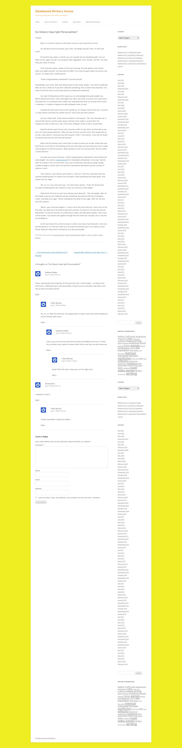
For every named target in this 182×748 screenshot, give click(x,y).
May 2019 (121, 139)
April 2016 (121, 241)
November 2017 (123, 189)
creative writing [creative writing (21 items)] (133, 340)
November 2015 (123, 255)
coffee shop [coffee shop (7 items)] (136, 339)
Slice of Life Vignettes (72, 235)
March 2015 (122, 278)
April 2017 (121, 208)
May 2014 (121, 305)
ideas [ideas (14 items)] (137, 348)
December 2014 (123, 286)
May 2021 (121, 94)
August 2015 (122, 264)
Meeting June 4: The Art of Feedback (130, 58)
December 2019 (123, 119)
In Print (65, 22)
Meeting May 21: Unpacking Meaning (130, 61)
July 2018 (121, 166)
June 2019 (121, 136)
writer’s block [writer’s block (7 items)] (122, 374)
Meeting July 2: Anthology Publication (130, 55)
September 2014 (123, 294)
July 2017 (121, 200)
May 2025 (121, 86)
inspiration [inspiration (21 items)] (123, 350)
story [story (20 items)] (120, 367)
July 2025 (121, 80)
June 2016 (121, 236)
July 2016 (121, 233)
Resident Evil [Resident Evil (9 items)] (133, 361)
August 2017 (122, 197)
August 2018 (122, 164)
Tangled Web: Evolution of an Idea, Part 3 (91, 252)
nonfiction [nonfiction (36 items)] (124, 358)
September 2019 (123, 127)
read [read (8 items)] (144, 359)
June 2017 (121, 202)
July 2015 (121, 266)
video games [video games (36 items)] (126, 370)
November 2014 (123, 289)
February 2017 (123, 214)
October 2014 (122, 291)
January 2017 (122, 216)
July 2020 (121, 102)
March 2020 (122, 111)
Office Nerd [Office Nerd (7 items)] (135, 359)
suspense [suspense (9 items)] (126, 368)
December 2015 (123, 252)
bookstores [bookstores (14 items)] (141, 336)
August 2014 (122, 297)
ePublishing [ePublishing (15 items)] (134, 343)
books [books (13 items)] (132, 336)
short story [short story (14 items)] (123, 365)
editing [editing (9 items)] (126, 343)
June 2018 (121, 169)
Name (37, 471)
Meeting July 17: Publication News (129, 52)
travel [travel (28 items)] (133, 367)
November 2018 (123, 155)
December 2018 (123, 152)
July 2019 (121, 133)
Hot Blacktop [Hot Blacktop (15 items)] (123, 348)
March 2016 (122, 244)
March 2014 (122, 311)
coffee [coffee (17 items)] (129, 338)
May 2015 (121, 272)
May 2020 (121, 105)
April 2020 (121, 108)
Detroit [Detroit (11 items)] (120, 343)
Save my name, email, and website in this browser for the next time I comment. (69, 498)
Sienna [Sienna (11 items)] (130, 365)
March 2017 (122, 211)
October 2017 (122, 191)
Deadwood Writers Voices (54, 11)
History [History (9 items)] (142, 346)
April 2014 (121, 308)
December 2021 (123, 88)
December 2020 (123, 100)
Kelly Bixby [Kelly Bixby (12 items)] (134, 350)
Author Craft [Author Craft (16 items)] (124, 336)
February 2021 (123, 97)
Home (37, 22)
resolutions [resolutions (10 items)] (122, 363)
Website (38, 488)
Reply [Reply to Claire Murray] (43, 322)
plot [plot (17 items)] (141, 358)
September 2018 (123, 161)
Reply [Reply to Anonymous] (37, 400)
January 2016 (122, 250)
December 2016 (123, 219)
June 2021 (121, 91)
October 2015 (122, 258)
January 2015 (122, 283)
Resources (77, 22)
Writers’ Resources (93, 22)
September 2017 (123, 194)
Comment (39, 445)
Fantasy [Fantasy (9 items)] (120, 346)
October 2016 (122, 225)
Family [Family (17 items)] (143, 343)
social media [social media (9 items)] (138, 365)
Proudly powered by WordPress (45, 738)
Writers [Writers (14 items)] (138, 370)
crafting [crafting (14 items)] (121, 341)
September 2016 (123, 227)
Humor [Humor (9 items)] (132, 348)
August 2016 (122, 230)
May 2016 (121, 239)
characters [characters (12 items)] (122, 339)
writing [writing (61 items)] (131, 373)
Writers (83, 235)
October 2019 (122, 125)
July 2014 (121, 300)
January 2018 (122, 183)
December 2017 (123, 186)
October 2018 (122, 158)
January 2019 (122, 150)
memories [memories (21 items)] (123, 355)
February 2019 (123, 147)
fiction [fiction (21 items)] (127, 345)
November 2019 (123, 122)
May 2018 (121, 172)
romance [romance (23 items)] (132, 363)
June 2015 (121, 269)
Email (37, 480)
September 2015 (123, 261)
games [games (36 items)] (135, 345)
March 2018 (122, 177)
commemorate (61, 160)
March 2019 (122, 144)
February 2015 (123, 280)
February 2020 (123, 113)
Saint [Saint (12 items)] (139, 363)
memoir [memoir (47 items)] (130, 353)
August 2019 (122, 130)
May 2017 (121, 205)
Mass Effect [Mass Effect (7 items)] (121, 353)
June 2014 (121, 303)
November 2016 (123, 222)
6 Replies (38, 38)
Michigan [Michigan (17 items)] (133, 355)
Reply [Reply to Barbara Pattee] (37, 294)
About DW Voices (51, 22)
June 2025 (121, 83)
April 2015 (121, 275)
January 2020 (122, 116)
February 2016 (123, 247)
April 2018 (121, 175)
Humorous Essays (58, 235)
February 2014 (123, 314)
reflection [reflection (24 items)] (123, 360)
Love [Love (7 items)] (140, 350)
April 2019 (121, 141)
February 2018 (123, 180)
